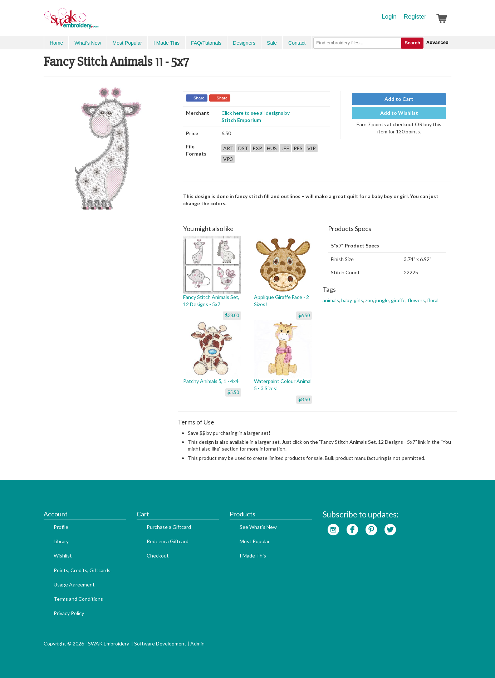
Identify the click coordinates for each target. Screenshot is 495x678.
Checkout (158, 555)
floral (432, 300)
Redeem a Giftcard (167, 541)
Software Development (160, 643)
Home (56, 43)
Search (412, 42)
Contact (296, 43)
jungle (382, 300)
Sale (272, 43)
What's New (87, 43)
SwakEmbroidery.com (97, 21)
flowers (416, 300)
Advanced (437, 42)
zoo (369, 300)
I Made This (166, 43)
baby (346, 300)
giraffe (398, 300)
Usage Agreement (74, 584)
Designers (244, 43)
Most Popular (127, 43)
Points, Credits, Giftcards (82, 570)
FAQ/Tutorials (206, 43)
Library (61, 541)
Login (389, 16)
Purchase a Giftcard (169, 527)
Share (199, 98)
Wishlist (63, 555)
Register (415, 16)
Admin (197, 643)
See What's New (258, 527)
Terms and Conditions (78, 599)
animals (331, 300)
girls (358, 300)
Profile (61, 527)
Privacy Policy (69, 613)
